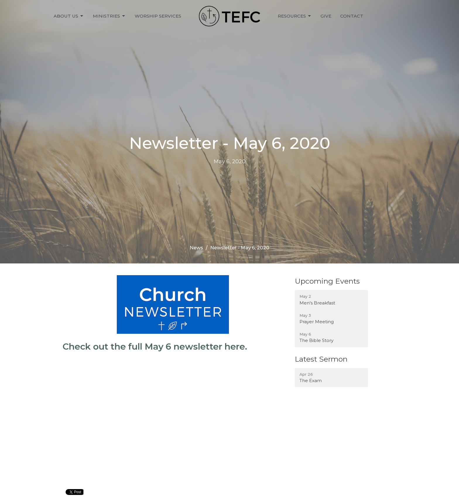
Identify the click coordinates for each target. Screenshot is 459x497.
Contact (351, 16)
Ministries (109, 16)
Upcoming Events (327, 281)
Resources (295, 16)
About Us (69, 16)
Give (326, 16)
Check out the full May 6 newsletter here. (155, 346)
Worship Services (158, 16)
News (196, 248)
